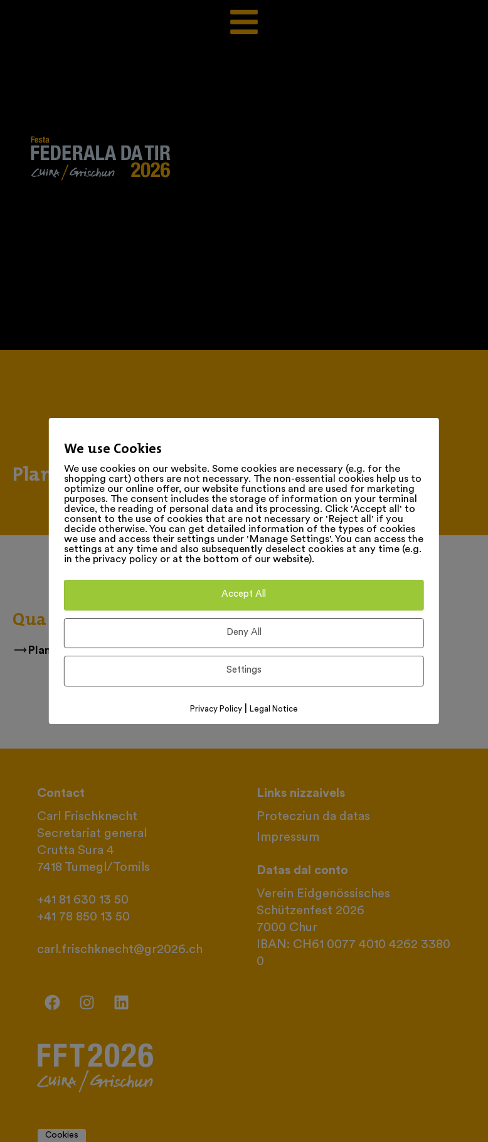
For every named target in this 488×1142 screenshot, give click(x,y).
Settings (244, 670)
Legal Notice (274, 709)
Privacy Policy (216, 709)
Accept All (243, 594)
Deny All (244, 633)
